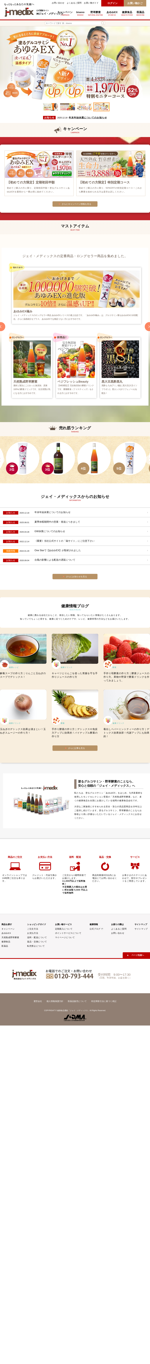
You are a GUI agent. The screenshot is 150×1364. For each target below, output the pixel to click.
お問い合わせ (58, 3)
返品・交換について (37, 942)
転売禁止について (36, 946)
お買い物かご (135, 3)
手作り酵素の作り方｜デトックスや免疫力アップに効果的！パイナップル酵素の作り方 (75, 733)
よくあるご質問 (74, 3)
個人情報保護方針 (54, 1001)
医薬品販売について (77, 1001)
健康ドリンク (66, 667)
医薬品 (140, 13)
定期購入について (64, 929)
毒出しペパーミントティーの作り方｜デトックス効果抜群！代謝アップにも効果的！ (126, 733)
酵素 (114, 667)
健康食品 (6, 942)
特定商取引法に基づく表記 (103, 1001)
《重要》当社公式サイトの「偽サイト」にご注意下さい (64, 541)
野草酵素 (95, 13)
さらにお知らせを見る (76, 576)
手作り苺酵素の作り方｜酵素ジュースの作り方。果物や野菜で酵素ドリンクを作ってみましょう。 (126, 677)
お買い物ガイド (91, 3)
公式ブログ (96, 929)
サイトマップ (141, 929)
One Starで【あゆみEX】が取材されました (57, 550)
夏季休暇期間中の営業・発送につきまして (57, 522)
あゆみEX (112, 13)
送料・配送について (37, 937)
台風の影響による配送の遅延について (54, 560)
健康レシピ (14, 667)
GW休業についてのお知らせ (49, 531)
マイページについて (65, 937)
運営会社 (38, 1001)
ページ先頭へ (137, 955)
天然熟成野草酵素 (10, 937)
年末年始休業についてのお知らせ (88, 117)
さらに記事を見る (76, 748)
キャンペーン (65, 13)
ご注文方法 (32, 929)
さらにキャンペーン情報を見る (76, 204)
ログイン (112, 3)
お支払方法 (32, 933)
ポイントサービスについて (68, 933)
